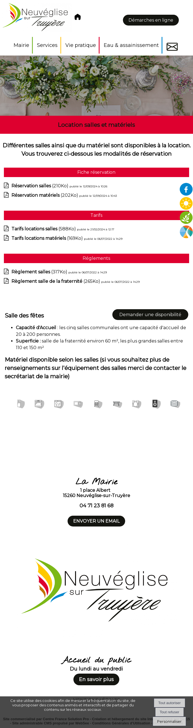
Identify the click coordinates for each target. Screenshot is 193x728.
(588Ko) (44, 228)
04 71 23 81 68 (96, 506)
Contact (172, 47)
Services (47, 45)
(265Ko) (56, 281)
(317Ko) (39, 271)
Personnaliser (169, 721)
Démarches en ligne (150, 20)
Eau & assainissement (131, 45)
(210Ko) (40, 185)
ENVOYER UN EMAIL (96, 521)
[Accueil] (42, 18)
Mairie (21, 45)
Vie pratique (80, 45)
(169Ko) (47, 238)
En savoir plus (96, 679)
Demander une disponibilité (150, 314)
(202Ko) (45, 195)
